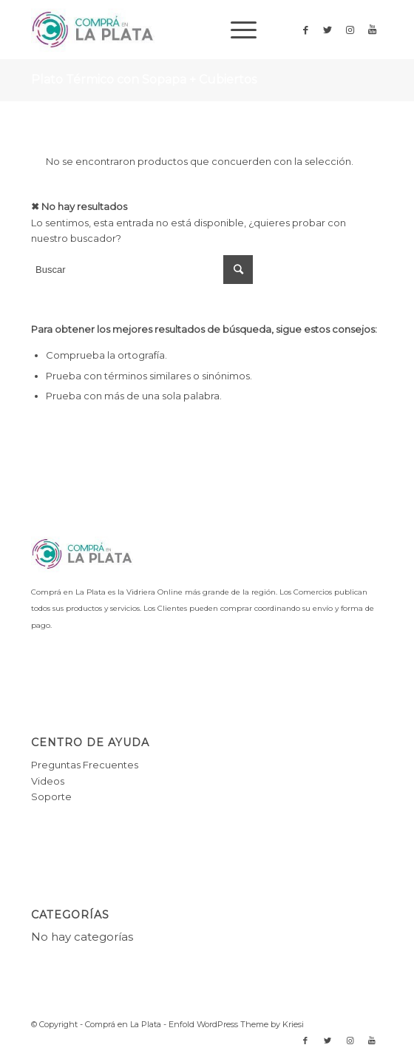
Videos (47, 781)
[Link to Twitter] (327, 29)
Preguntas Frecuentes (84, 765)
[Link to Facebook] (305, 29)
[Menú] (236, 29)
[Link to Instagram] (350, 29)
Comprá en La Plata (123, 1024)
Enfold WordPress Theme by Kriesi (236, 1024)
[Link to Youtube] (372, 29)
